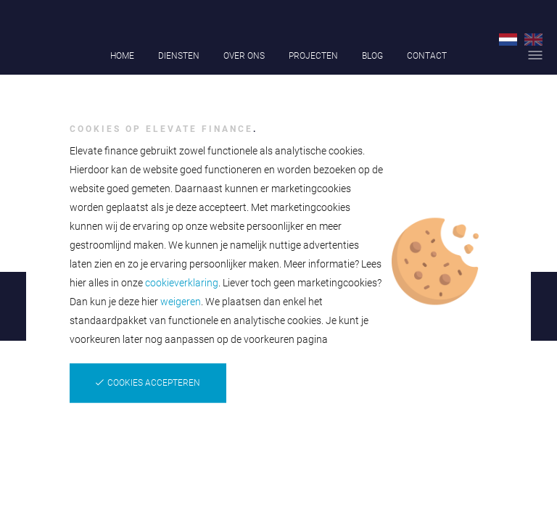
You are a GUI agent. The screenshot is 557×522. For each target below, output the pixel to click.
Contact (427, 55)
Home (122, 55)
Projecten (313, 55)
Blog (372, 55)
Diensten (178, 55)
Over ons (244, 55)
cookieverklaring (181, 283)
